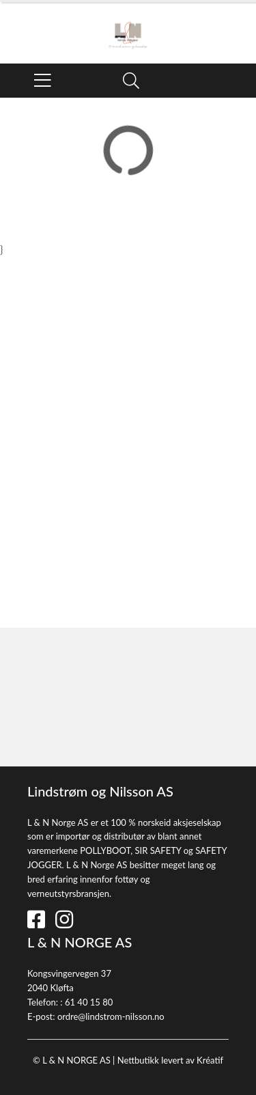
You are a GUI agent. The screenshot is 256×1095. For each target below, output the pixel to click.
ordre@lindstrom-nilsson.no (111, 1016)
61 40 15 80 (89, 1002)
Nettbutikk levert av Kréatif (170, 1060)
